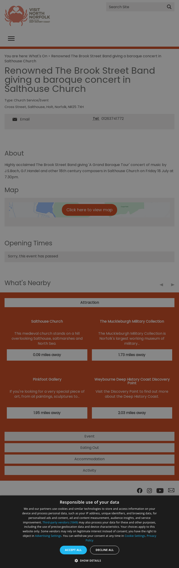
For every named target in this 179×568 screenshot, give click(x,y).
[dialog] (89, 531)
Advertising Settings (48, 536)
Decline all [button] (105, 550)
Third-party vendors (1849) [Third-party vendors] (60, 522)
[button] (89, 560)
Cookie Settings (135, 536)
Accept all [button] (73, 550)
